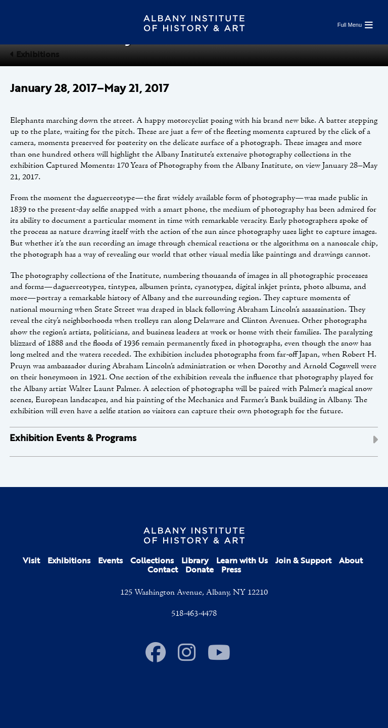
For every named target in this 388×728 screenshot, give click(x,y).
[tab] (194, 441)
